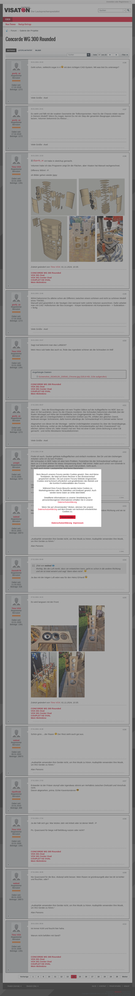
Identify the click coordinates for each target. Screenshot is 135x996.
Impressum (78, 523)
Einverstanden (67, 517)
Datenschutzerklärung (67, 502)
